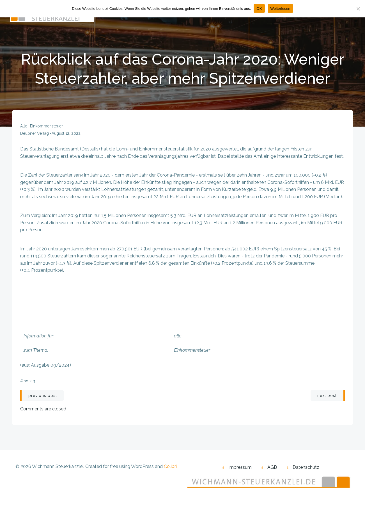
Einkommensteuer (46, 127)
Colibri (170, 468)
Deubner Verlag (34, 134)
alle (23, 127)
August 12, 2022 (66, 134)
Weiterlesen (280, 8)
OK (259, 8)
